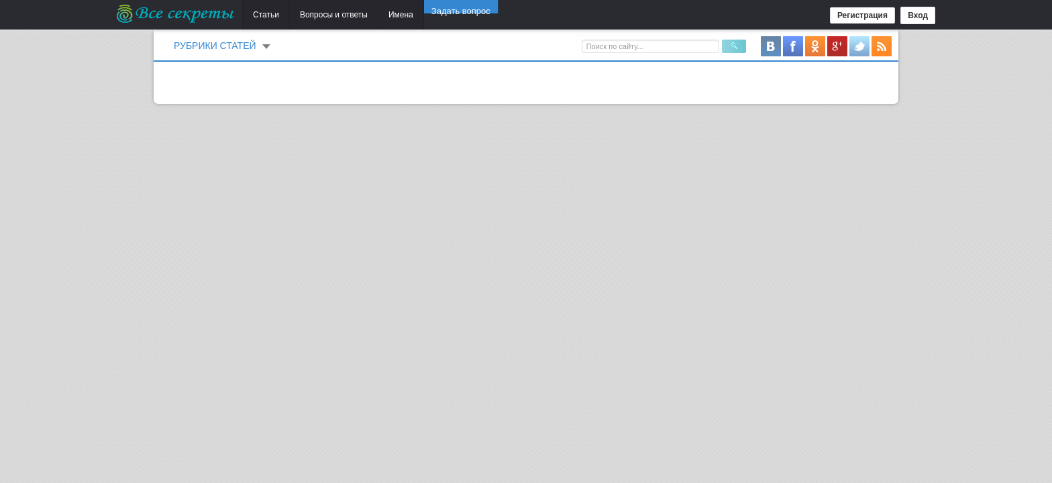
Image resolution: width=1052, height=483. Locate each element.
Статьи (266, 14)
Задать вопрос (460, 14)
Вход (918, 15)
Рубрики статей (215, 45)
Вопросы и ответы (334, 14)
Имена (400, 14)
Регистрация (862, 15)
